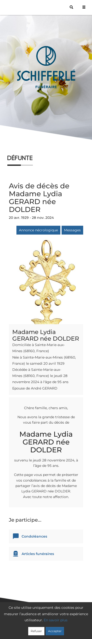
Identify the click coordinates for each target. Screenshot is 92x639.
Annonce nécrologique (38, 230)
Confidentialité (59, 622)
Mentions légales (47, 628)
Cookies (82, 622)
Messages (72, 230)
